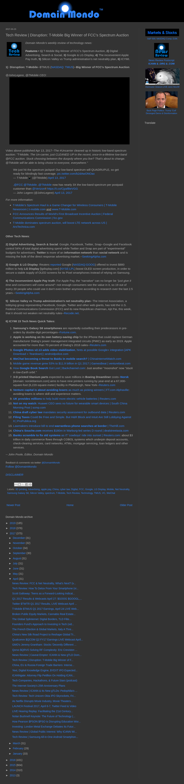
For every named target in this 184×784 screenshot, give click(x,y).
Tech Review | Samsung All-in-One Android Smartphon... (45, 736)
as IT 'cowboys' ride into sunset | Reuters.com (66, 435)
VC (103, 493)
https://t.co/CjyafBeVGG (62, 188)
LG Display (100, 489)
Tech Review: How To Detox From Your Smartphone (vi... (45, 588)
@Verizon (38, 188)
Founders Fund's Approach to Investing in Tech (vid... (43, 624)
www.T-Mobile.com (64, 209)
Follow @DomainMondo (21, 466)
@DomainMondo (50, 462)
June (16, 568)
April (16, 578)
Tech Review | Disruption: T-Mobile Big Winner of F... (42, 660)
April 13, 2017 (57, 177)
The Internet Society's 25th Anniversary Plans (38, 685)
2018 (13, 528)
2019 (13, 523)
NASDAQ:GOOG (84, 264)
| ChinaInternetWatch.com (67, 358)
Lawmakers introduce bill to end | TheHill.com (68, 425)
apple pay (46, 489)
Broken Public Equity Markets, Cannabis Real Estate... (44, 614)
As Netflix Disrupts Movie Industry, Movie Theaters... (42, 701)
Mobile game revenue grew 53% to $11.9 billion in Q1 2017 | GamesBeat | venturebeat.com (71, 363)
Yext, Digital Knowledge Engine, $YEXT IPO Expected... (45, 670)
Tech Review (73, 493)
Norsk (124, 376)
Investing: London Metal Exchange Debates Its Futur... (43, 726)
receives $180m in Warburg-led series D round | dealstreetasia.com (70, 430)
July (15, 563)
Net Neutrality (122, 489)
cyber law (65, 489)
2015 (13, 765)
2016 (13, 759)
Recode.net (71, 313)
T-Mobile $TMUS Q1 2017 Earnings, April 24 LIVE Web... (45, 608)
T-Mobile (60, 493)
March (17, 743)
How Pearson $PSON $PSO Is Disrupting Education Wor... (46, 721)
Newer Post (13, 505)
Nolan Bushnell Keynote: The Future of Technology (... (43, 716)
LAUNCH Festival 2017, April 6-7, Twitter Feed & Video (44, 706)
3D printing (21, 489)
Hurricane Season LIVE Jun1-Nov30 (162, 87)
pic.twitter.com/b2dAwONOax (76, 173)
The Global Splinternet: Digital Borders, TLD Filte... (41, 619)
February (18, 748)
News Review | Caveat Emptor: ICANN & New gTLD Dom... (46, 654)
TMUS (97, 493)
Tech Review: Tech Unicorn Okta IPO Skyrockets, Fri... (44, 695)
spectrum (50, 493)
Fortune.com (68, 332)
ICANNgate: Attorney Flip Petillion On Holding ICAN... (43, 675)
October (18, 548)
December (19, 537)
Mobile (110, 489)
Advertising (34, 489)
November (19, 542)
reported (55, 264)
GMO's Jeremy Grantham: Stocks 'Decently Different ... (44, 644)
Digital (74, 489)
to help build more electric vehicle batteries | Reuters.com (64, 398)
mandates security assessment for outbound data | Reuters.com (69, 412)
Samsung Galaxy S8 (18, 493)
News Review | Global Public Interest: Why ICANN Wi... (44, 731)
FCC (81, 489)
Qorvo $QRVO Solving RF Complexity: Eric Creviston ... (44, 649)
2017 (13, 533)
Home (69, 505)
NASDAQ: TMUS (62, 67)
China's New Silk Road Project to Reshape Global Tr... (43, 634)
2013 (13, 775)
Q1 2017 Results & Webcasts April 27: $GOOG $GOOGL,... (47, 598)
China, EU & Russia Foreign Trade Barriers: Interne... (43, 665)
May (15, 573)
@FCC (18, 184)
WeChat (111, 493)
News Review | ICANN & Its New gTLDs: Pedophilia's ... (44, 690)
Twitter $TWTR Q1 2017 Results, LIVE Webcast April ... (44, 603)
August (17, 558)
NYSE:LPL (68, 268)
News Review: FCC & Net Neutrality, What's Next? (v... (44, 583)
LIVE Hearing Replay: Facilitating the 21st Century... (42, 711)
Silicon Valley (37, 493)
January (18, 753)
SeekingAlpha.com (94, 256)
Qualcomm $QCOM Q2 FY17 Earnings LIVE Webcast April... (47, 639)
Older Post (126, 505)
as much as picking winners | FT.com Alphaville (71, 389)
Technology (87, 493)
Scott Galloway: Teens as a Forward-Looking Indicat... (43, 593)
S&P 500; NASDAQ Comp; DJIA (162, 39)
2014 (13, 770)
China (55, 489)
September (19, 553)
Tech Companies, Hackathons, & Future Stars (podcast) (44, 680)
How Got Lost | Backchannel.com (49, 368)
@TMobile (30, 184)
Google (89, 489)
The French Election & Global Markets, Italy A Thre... (42, 629)
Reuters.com (98, 345)
